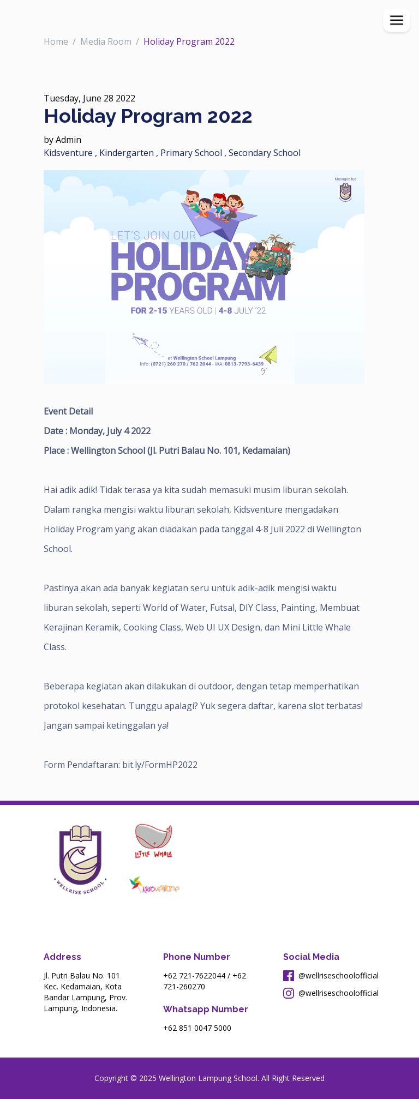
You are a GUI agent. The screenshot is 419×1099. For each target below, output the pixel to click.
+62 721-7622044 (194, 975)
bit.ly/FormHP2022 (160, 765)
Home (56, 41)
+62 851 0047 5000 (197, 1028)
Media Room (105, 41)
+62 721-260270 (204, 981)
